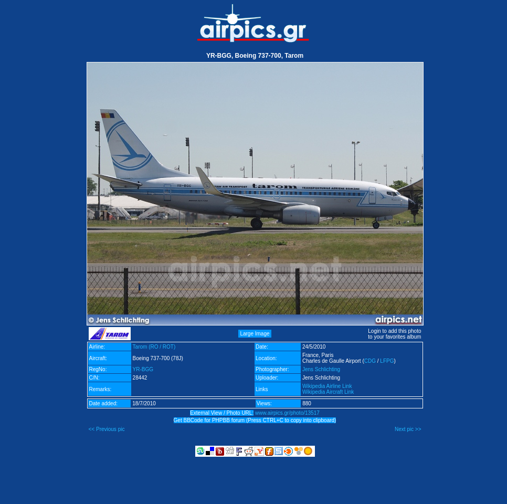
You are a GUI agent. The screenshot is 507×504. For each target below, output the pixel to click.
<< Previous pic (107, 429)
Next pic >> (408, 429)
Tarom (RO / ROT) (154, 347)
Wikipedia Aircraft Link (328, 392)
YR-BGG (143, 369)
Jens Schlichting (321, 369)
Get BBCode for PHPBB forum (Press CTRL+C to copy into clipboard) (255, 420)
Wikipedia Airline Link (327, 386)
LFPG (387, 361)
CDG (370, 361)
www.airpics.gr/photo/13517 (287, 413)
